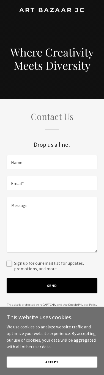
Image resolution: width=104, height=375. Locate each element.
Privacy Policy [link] (87, 304)
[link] (52, 10)
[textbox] (52, 162)
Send (52, 285)
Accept (52, 362)
